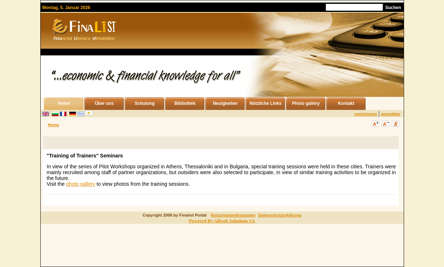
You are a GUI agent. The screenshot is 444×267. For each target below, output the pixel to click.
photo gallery (80, 184)
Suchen (393, 7)
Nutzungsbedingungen (233, 215)
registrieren (365, 114)
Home (53, 125)
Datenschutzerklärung (279, 215)
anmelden (390, 114)
